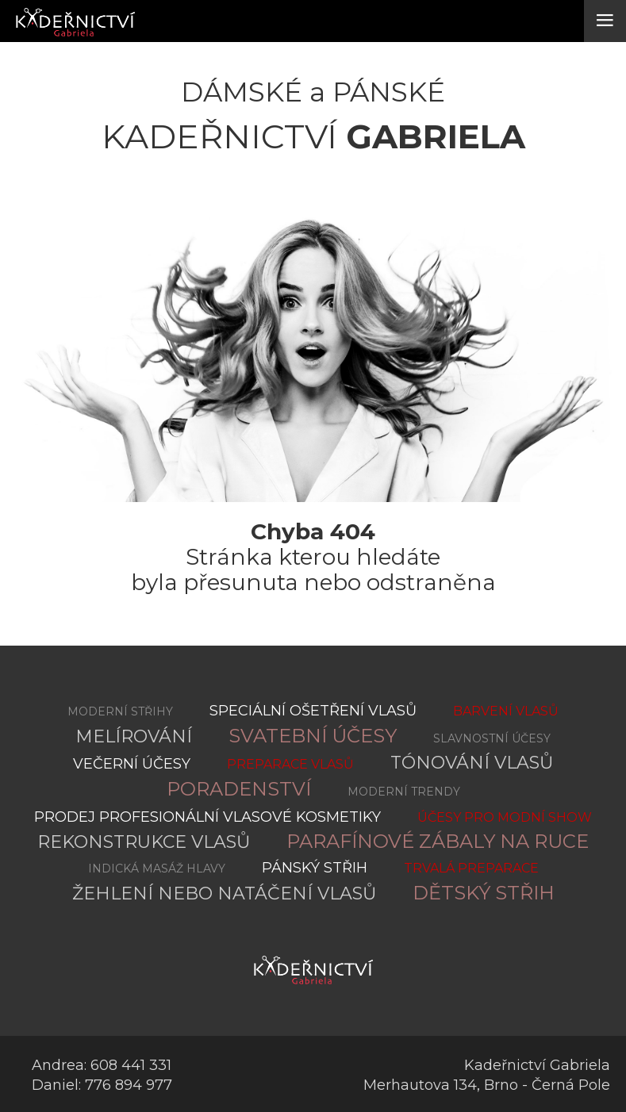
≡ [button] (605, 20)
